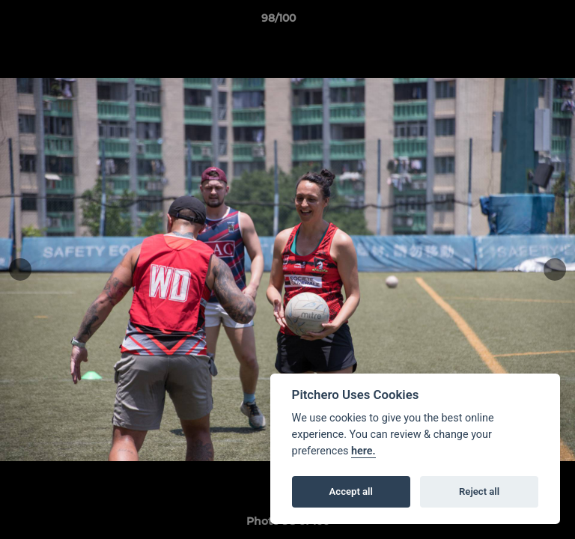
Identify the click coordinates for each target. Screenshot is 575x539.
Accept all (351, 491)
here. (363, 451)
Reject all (479, 491)
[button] (521, 21)
